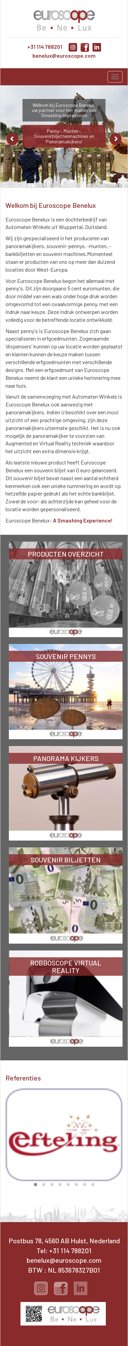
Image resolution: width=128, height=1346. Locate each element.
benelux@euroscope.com (64, 55)
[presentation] (9, 1119)
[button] (35, 1184)
